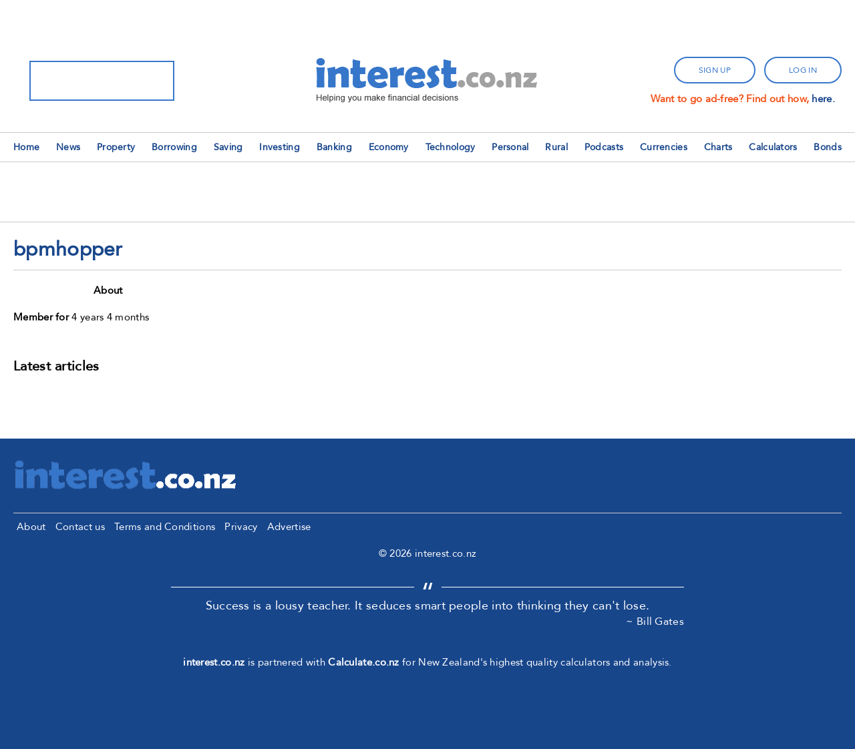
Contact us (80, 526)
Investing (279, 147)
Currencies (663, 147)
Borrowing (174, 147)
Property (116, 147)
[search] (84, 80)
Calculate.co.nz (363, 662)
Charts (718, 147)
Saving (228, 147)
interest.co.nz (213, 662)
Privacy (240, 526)
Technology (450, 147)
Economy (389, 147)
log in (803, 70)
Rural (556, 147)
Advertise (289, 526)
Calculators (773, 147)
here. (823, 98)
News (68, 147)
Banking (334, 147)
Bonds (828, 147)
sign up (715, 70)
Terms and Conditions (164, 526)
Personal (510, 147)
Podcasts (603, 147)
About (31, 526)
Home (26, 147)
